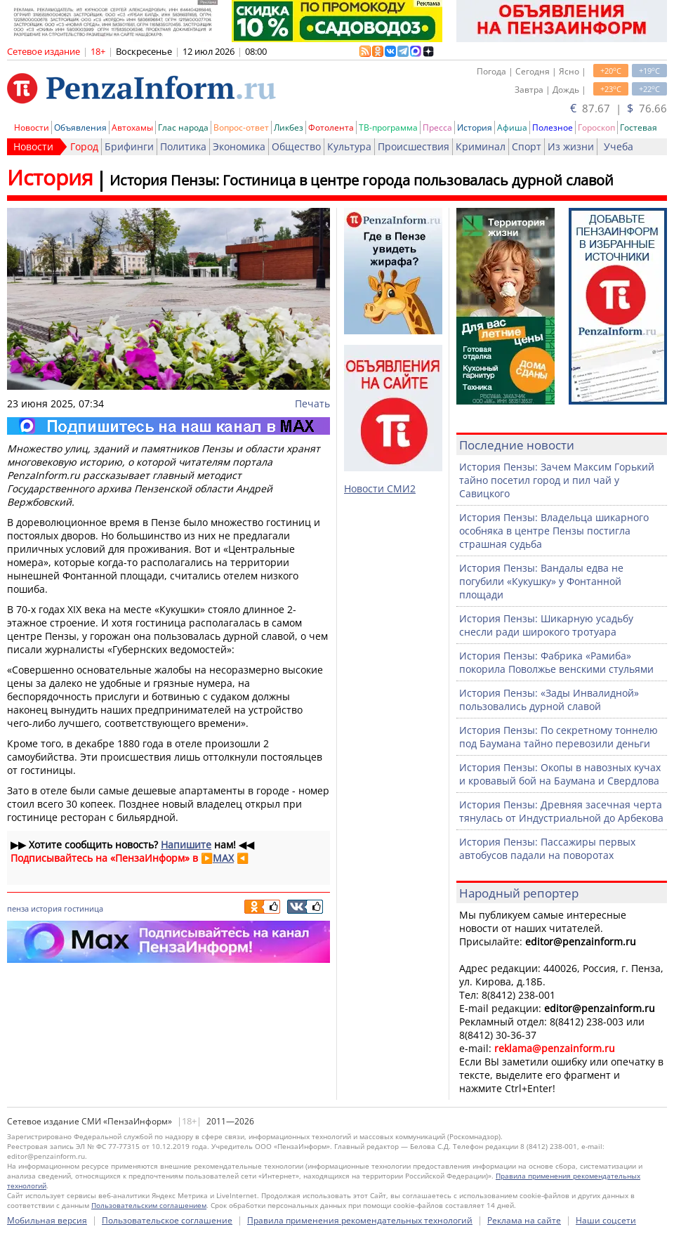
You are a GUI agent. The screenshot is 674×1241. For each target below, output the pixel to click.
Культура (349, 146)
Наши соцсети (606, 1220)
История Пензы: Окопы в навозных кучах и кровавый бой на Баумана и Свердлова (560, 774)
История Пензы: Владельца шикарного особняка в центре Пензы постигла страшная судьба (554, 531)
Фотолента (331, 127)
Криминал (480, 146)
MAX (223, 858)
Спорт (526, 146)
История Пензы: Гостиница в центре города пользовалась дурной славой (362, 180)
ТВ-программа (388, 127)
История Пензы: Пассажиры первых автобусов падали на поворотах (547, 848)
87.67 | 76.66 (618, 108)
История (474, 127)
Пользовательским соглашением (148, 1205)
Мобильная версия (47, 1220)
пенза (18, 908)
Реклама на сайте (524, 1220)
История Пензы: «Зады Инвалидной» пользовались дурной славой (549, 699)
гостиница (83, 908)
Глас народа (183, 127)
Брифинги (129, 146)
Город (84, 146)
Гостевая (638, 127)
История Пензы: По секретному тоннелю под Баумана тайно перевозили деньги (558, 736)
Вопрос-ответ (241, 127)
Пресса (437, 127)
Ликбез (288, 127)
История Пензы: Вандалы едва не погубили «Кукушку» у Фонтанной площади (541, 581)
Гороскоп (596, 127)
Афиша (512, 127)
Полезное (552, 127)
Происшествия (413, 146)
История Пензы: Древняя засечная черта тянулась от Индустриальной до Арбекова (561, 811)
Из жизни (571, 146)
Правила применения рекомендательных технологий (360, 1220)
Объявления (80, 127)
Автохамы (132, 127)
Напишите (186, 844)
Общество (296, 146)
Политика (183, 146)
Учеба (618, 146)
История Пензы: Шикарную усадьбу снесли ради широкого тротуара (546, 625)
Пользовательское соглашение (167, 1220)
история (46, 908)
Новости (31, 127)
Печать (312, 403)
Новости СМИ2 (380, 488)
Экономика (239, 146)
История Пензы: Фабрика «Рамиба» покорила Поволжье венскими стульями (556, 662)
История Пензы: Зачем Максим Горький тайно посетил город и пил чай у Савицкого (556, 480)
